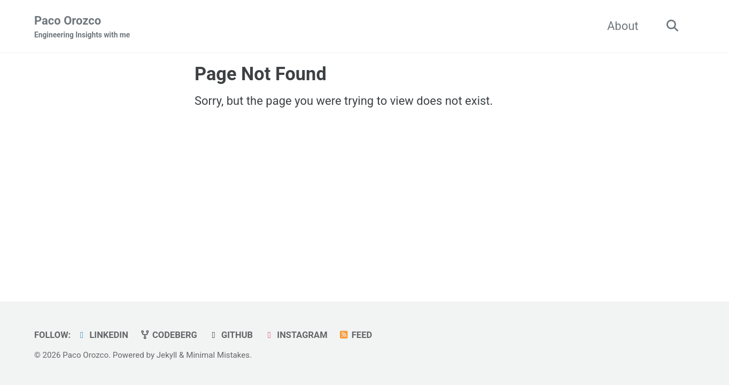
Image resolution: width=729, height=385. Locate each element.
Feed (355, 335)
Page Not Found (261, 73)
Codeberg (168, 335)
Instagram (296, 335)
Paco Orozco (82, 27)
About (623, 26)
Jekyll (167, 355)
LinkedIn (102, 335)
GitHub (230, 335)
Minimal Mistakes (218, 355)
